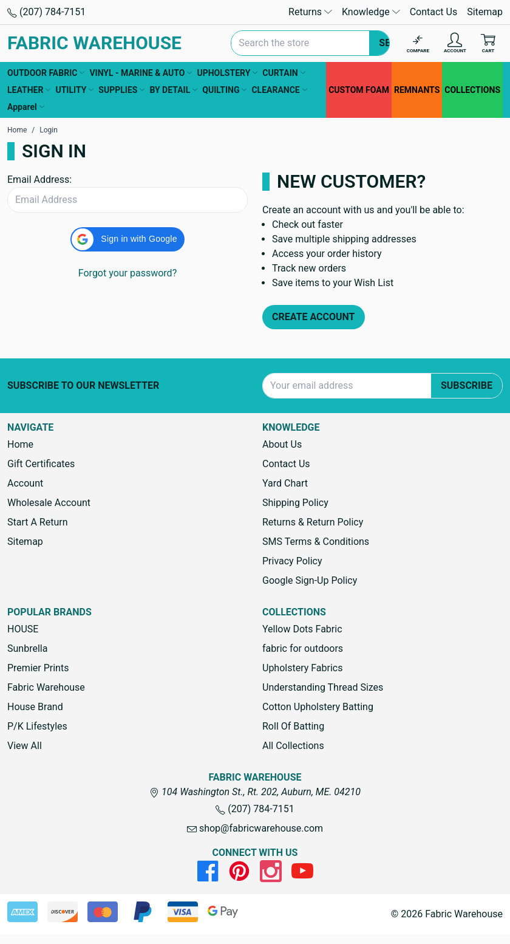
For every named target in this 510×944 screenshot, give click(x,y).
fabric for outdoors (302, 648)
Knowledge (371, 12)
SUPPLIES (121, 90)
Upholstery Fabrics (302, 668)
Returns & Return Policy (312, 522)
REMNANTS (417, 90)
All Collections (293, 745)
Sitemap (485, 12)
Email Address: (39, 179)
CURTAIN (283, 73)
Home (20, 444)
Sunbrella (27, 648)
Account (25, 483)
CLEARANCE (279, 90)
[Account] (455, 43)
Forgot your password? (127, 273)
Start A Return (37, 522)
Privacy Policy (292, 561)
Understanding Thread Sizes (322, 687)
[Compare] (418, 43)
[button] (127, 239)
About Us (282, 444)
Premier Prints (38, 668)
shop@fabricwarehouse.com (255, 828)
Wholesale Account (48, 502)
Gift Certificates (41, 464)
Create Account (313, 317)
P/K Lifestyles (37, 726)
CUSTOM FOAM (358, 90)
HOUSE (22, 629)
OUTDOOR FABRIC (45, 73)
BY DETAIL (173, 90)
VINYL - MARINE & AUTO (140, 73)
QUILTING (224, 90)
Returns (310, 12)
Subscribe (466, 385)
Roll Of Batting (293, 726)
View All (24, 745)
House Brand (35, 707)
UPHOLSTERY (227, 73)
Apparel (25, 107)
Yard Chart (285, 483)
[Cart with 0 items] (488, 43)
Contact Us (434, 12)
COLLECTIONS (472, 90)
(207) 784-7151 (46, 12)
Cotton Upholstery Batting (317, 707)
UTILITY (74, 90)
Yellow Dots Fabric (302, 629)
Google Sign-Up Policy (309, 580)
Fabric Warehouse (46, 687)
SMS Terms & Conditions (315, 541)
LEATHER (28, 90)
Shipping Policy (295, 502)
